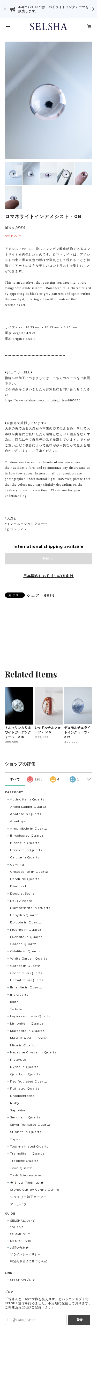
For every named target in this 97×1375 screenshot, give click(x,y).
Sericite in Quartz (25, 1117)
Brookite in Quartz (26, 850)
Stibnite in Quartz (26, 1132)
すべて (15, 779)
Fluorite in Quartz (25, 929)
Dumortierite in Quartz (30, 908)
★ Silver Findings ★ (27, 1182)
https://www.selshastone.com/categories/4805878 (42, 400)
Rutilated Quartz (25, 1088)
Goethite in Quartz (26, 973)
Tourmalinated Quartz (29, 1146)
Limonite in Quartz (26, 1023)
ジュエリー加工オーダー (28, 1197)
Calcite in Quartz (25, 857)
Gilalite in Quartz (25, 951)
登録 (79, 1320)
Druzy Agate (21, 901)
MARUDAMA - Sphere (28, 1038)
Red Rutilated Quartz (28, 1081)
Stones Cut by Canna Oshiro (34, 1189)
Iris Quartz (19, 994)
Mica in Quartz (23, 1045)
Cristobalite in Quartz (29, 872)
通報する (49, 595)
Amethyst (18, 821)
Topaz (15, 1139)
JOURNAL (18, 1227)
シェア (33, 596)
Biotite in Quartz (25, 843)
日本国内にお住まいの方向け (48, 576)
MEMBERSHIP (21, 1241)
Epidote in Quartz (25, 922)
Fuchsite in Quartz (26, 937)
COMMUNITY (20, 1234)
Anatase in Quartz (26, 814)
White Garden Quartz (29, 958)
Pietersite (18, 1059)
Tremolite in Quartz (27, 1153)
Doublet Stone (22, 893)
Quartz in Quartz (25, 1074)
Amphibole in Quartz (28, 828)
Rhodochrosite (22, 1096)
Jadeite (16, 1009)
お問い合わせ (19, 1247)
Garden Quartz (23, 944)
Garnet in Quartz (25, 966)
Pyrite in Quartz (24, 1067)
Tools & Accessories (26, 1175)
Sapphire (18, 1110)
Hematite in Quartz (27, 980)
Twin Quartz (21, 1168)
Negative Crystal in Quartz (33, 1052)
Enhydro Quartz (24, 915)
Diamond (18, 886)
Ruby (14, 1103)
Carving (17, 864)
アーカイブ (18, 1204)
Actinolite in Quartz (27, 799)
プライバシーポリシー (25, 1254)
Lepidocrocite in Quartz (30, 1016)
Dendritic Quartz (25, 879)
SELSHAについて (22, 1220)
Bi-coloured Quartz (26, 835)
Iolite (14, 1002)
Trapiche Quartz (24, 1161)
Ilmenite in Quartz (26, 987)
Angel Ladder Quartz (28, 807)
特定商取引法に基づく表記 (28, 1261)
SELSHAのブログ (22, 1280)
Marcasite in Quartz (27, 1031)
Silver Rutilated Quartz (30, 1124)
